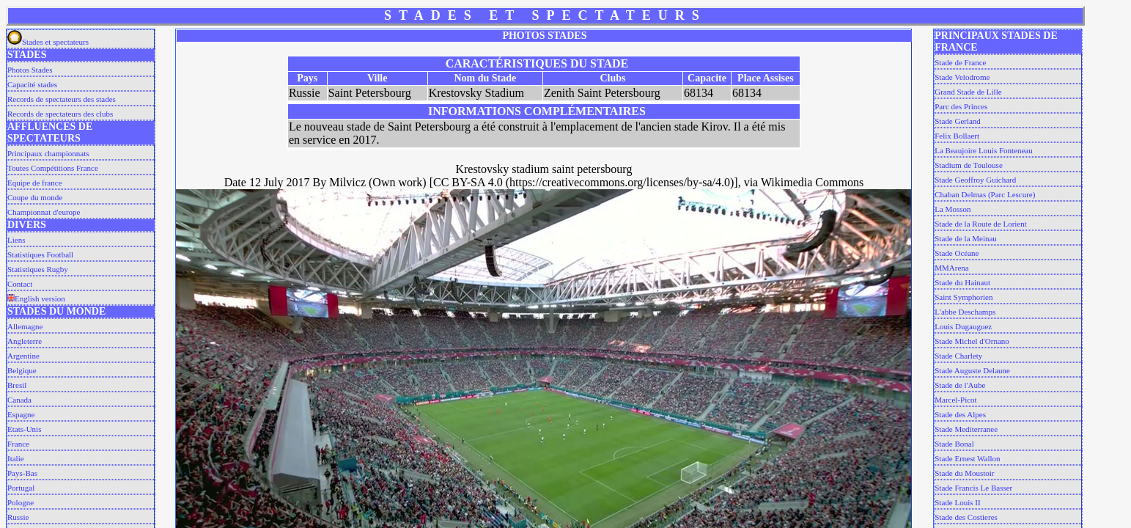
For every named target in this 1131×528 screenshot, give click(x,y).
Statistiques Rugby (37, 269)
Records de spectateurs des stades (61, 99)
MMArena (951, 267)
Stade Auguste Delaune (972, 370)
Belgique (22, 370)
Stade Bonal (954, 443)
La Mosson (952, 209)
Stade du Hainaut (962, 282)
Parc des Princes (961, 106)
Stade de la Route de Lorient (981, 223)
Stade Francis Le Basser (973, 487)
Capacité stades (32, 84)
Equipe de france (34, 182)
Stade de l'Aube (960, 385)
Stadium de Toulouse (969, 165)
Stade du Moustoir (964, 473)
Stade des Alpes (960, 414)
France (18, 443)
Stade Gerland (958, 121)
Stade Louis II (957, 502)
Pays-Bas (22, 473)
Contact (19, 283)
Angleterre (24, 341)
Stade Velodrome (962, 77)
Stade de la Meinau (966, 238)
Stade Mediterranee (966, 429)
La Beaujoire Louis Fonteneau (984, 150)
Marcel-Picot (955, 399)
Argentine (23, 355)
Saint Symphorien (963, 297)
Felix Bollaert (957, 135)
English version (36, 298)
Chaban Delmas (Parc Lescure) (985, 194)
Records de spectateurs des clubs (60, 113)
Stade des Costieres (966, 517)
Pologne (20, 502)
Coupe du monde (34, 197)
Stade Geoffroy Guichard (975, 179)
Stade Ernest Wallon (967, 458)
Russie (18, 517)
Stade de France (960, 62)
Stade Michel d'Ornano (972, 341)
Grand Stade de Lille (968, 91)
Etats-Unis (24, 429)
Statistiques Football (40, 254)
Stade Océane (957, 253)
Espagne (20, 414)
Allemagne (25, 326)
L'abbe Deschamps (965, 311)
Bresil (16, 385)
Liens (16, 239)
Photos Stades (29, 69)
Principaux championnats (48, 153)
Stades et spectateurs (48, 41)
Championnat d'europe (43, 212)
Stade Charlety (958, 355)
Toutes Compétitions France (52, 168)
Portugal (20, 487)
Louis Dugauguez (963, 326)
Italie (15, 458)
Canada (19, 399)
